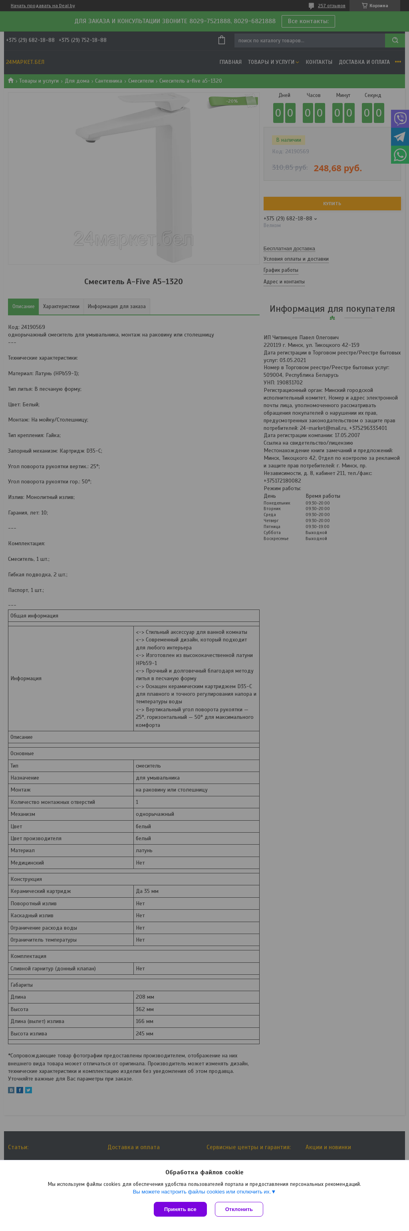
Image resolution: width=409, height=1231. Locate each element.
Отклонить (239, 1209)
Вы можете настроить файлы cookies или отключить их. (202, 1192)
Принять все (180, 1209)
